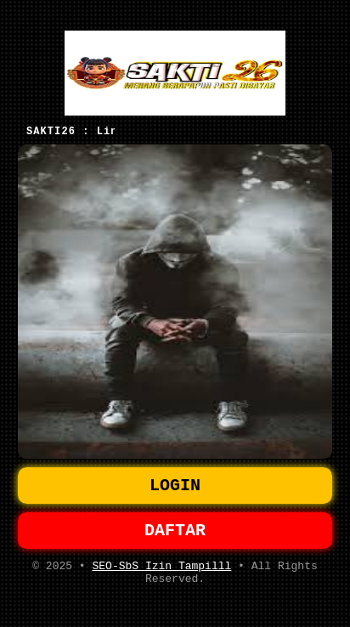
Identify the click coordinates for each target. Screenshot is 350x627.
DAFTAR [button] (175, 531)
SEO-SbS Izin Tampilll (161, 570)
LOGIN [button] (175, 483)
